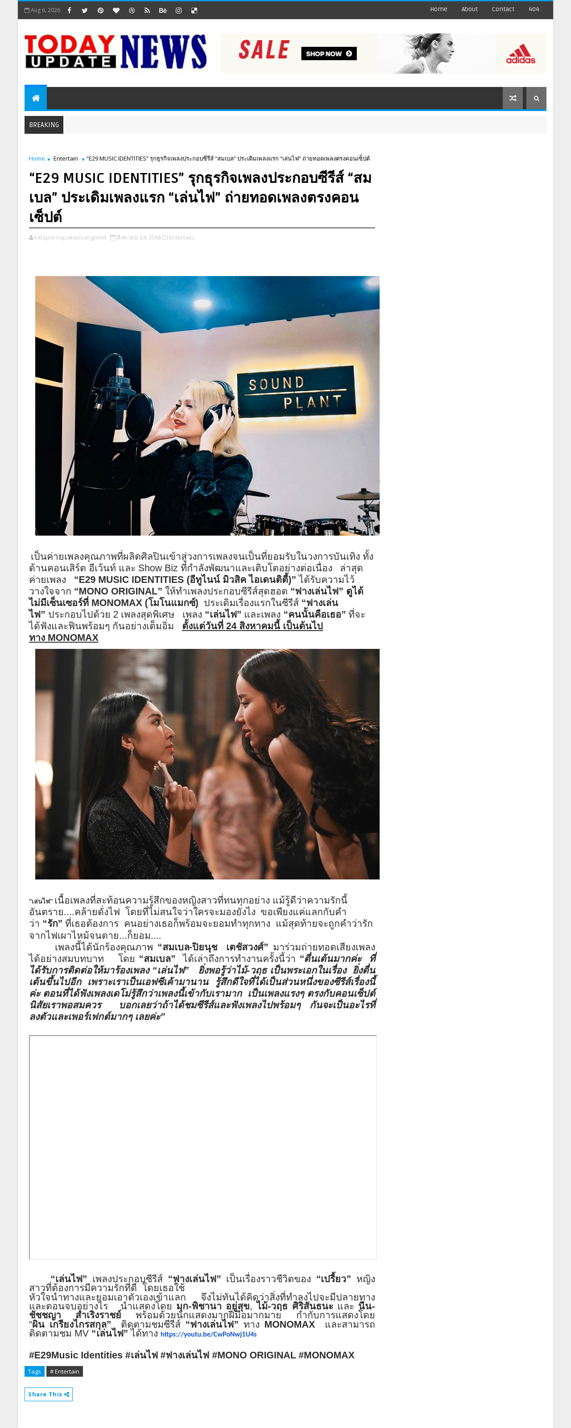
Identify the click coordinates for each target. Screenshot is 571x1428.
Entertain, (182, 237)
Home (438, 9)
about (470, 9)
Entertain (66, 158)
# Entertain (64, 1371)
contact (503, 9)
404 (534, 9)
